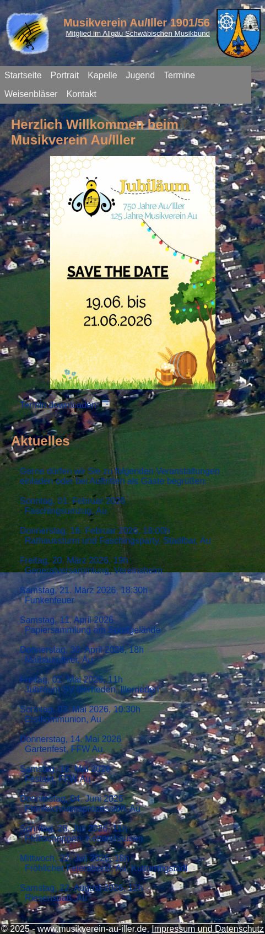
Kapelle (102, 75)
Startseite (23, 75)
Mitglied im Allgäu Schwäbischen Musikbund (138, 33)
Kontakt (81, 94)
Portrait (65, 75)
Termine (179, 75)
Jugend (140, 75)
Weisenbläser (31, 94)
